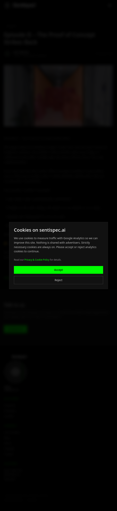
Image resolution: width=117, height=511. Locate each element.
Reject (58, 280)
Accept (58, 270)
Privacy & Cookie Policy (36, 259)
